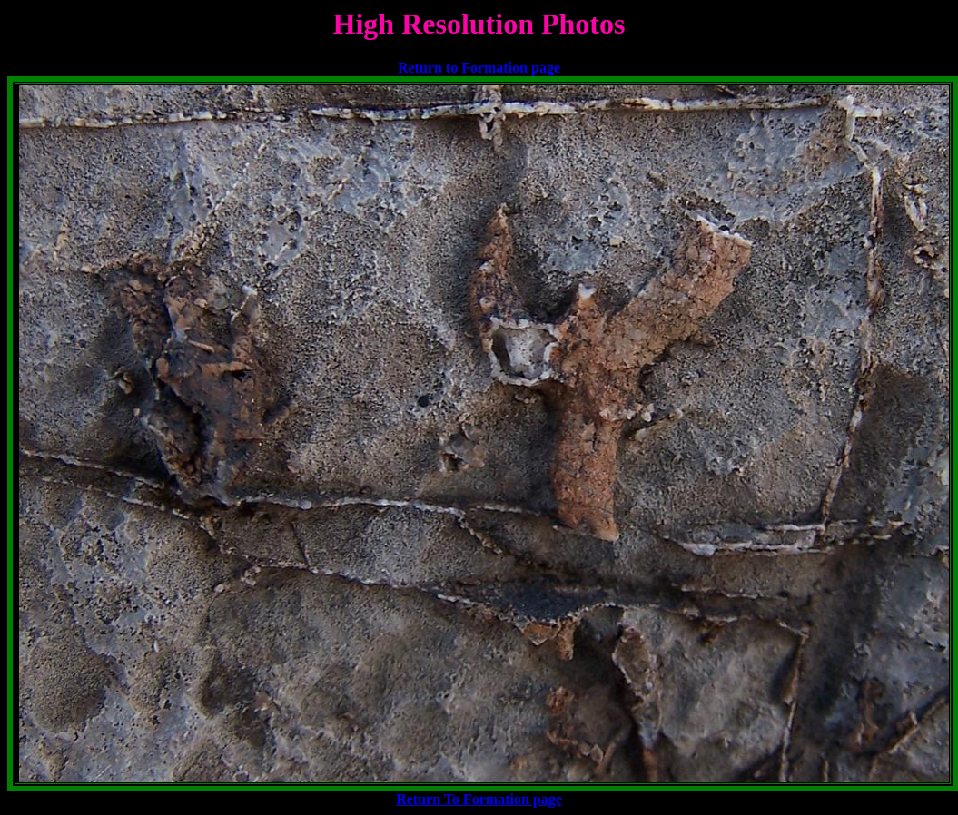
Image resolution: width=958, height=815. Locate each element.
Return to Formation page (479, 67)
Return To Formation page (479, 799)
